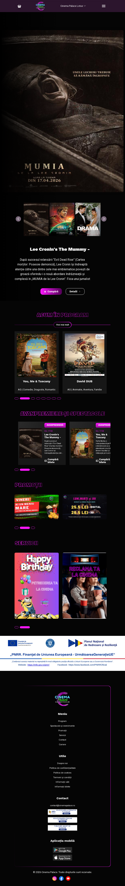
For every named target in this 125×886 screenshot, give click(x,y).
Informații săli (62, 782)
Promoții (62, 731)
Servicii (62, 735)
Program (62, 721)
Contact (62, 740)
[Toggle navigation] (103, 6)
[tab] (17, 398)
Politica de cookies (62, 773)
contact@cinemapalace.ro (62, 805)
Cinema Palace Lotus (73, 6)
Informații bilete (62, 787)
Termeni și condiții (62, 777)
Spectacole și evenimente (62, 726)
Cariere (62, 745)
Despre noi (62, 763)
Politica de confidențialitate (62, 768)
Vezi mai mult (62, 325)
